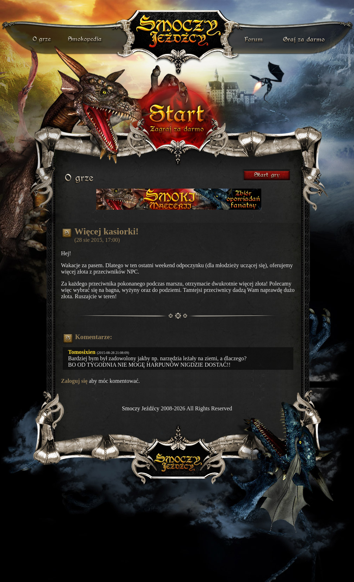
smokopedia (85, 39)
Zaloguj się (74, 381)
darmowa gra (305, 39)
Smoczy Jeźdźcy (140, 408)
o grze (42, 39)
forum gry (254, 39)
